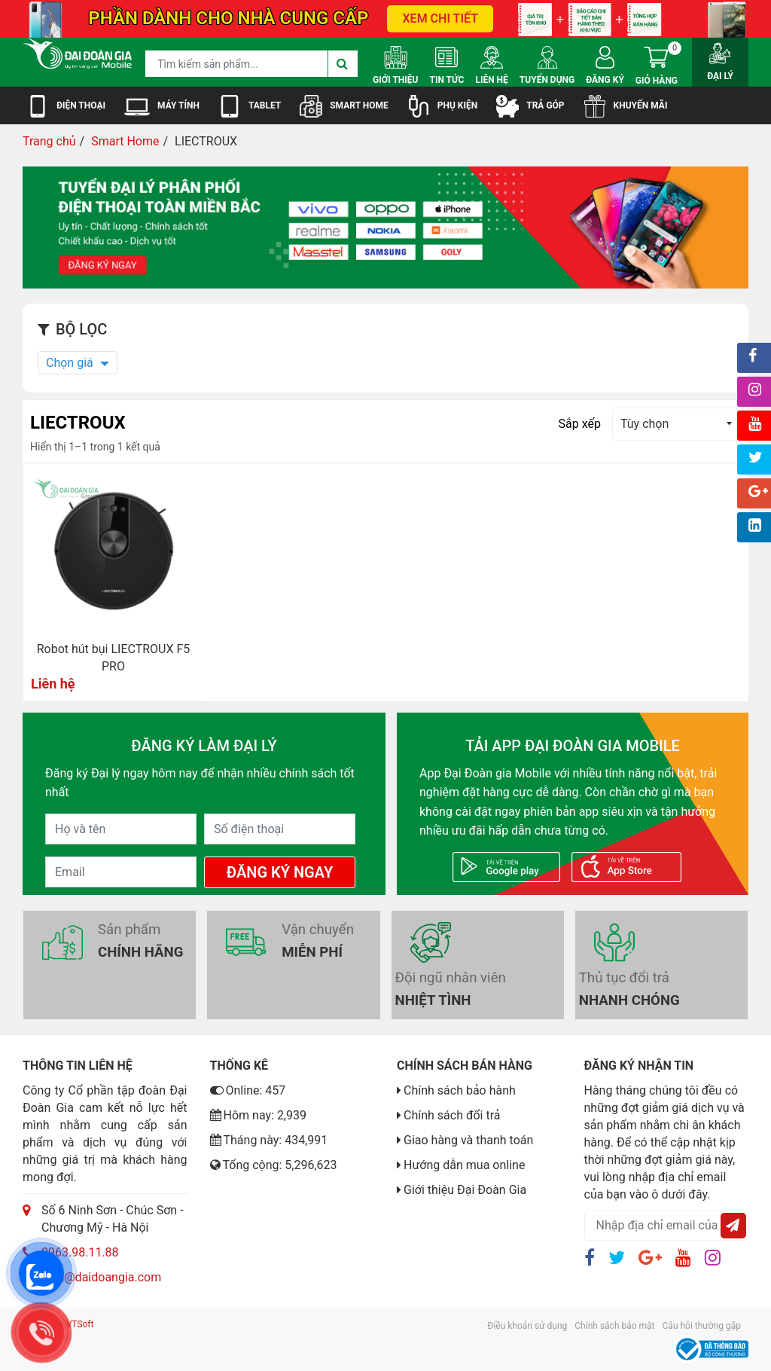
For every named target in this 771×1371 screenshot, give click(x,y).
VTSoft (80, 1324)
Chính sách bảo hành (460, 1090)
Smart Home (125, 141)
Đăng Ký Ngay (280, 872)
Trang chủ (49, 141)
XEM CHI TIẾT (440, 18)
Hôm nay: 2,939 (258, 1115)
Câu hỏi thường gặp (702, 1326)
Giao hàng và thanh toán (468, 1140)
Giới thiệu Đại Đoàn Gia (465, 1190)
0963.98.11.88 (80, 1252)
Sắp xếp (580, 424)
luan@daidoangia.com (101, 1277)
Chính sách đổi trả (452, 1115)
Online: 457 (248, 1090)
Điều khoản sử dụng (527, 1326)
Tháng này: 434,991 (269, 1140)
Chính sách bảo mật (614, 1326)
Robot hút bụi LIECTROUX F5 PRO (113, 657)
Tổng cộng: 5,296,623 (273, 1165)
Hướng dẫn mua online (464, 1165)
